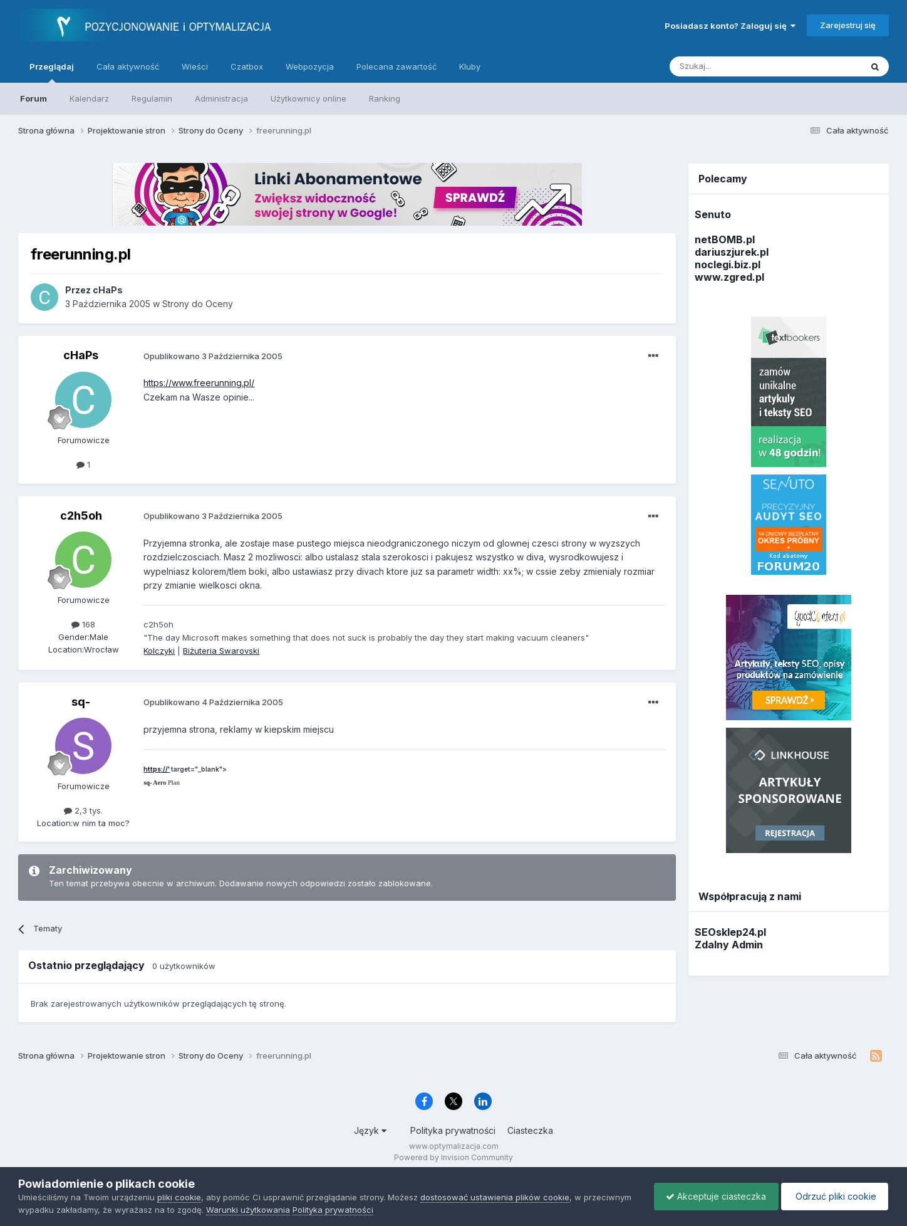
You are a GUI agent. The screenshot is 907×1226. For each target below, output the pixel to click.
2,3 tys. (83, 810)
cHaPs (80, 355)
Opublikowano (212, 356)
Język (370, 1130)
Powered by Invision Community (453, 1157)
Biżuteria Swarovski (221, 651)
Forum (33, 98)
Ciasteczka (530, 1130)
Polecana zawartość (396, 66)
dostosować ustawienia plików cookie (494, 1197)
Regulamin (152, 98)
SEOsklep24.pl (730, 932)
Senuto (713, 214)
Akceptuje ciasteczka (713, 1196)
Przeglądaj (51, 72)
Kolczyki (159, 651)
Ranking (384, 98)
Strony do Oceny (197, 303)
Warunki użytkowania (248, 1210)
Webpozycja (310, 66)
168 (83, 624)
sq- (80, 701)
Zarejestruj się (848, 25)
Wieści (195, 66)
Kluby (469, 66)
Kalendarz (89, 98)
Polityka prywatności (452, 1130)
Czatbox (247, 66)
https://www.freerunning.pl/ (198, 382)
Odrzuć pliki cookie (833, 1196)
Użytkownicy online (308, 98)
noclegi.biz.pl (727, 264)
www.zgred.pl (729, 277)
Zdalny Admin (729, 944)
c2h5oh (81, 515)
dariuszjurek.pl (732, 252)
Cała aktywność (127, 66)
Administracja (221, 98)
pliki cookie (179, 1197)
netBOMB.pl (725, 239)
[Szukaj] (734, 66)
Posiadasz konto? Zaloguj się (730, 26)
